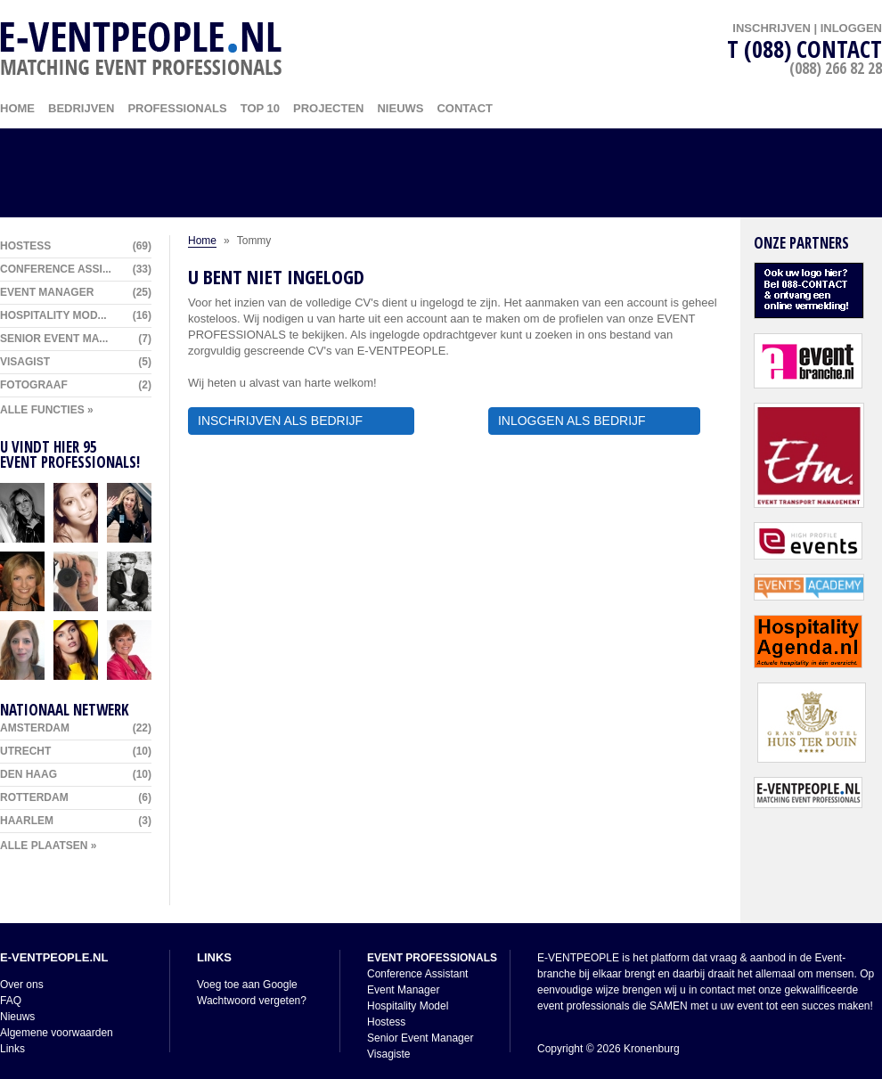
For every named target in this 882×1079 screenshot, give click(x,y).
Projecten (328, 108)
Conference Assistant (417, 974)
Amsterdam (75, 728)
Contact (465, 108)
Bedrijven (81, 108)
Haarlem (75, 821)
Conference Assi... (75, 269)
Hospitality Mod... (75, 316)
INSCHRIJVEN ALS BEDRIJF (301, 420)
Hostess (75, 246)
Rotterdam (75, 798)
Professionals (176, 108)
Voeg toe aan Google (247, 984)
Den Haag (75, 775)
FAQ (10, 1000)
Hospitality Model (407, 1006)
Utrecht (75, 751)
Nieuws (400, 108)
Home (202, 240)
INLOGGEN (851, 28)
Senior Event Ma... (75, 339)
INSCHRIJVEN (771, 28)
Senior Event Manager (420, 1038)
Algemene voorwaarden (56, 1032)
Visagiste (388, 1054)
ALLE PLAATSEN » (48, 845)
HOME (17, 108)
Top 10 (260, 108)
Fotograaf (75, 385)
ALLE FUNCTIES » (47, 410)
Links (12, 1048)
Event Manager (75, 293)
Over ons (22, 984)
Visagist (75, 362)
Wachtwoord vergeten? (251, 1000)
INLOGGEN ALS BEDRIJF (594, 420)
